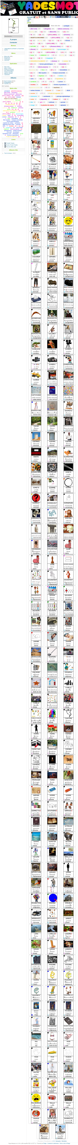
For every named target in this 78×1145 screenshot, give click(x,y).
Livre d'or (6, 60)
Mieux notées (7, 68)
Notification (7, 59)
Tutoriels (6, 83)
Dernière (64, 1141)
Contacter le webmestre (53, 1143)
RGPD (6, 50)
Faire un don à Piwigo (65, 1143)
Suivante (58, 1141)
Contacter (13, 42)
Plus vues (6, 66)
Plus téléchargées (9, 70)
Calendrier (7, 74)
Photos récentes (8, 72)
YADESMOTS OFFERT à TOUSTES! (14, 48)
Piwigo (44, 1143)
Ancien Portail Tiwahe (12, 145)
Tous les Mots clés (11, 146)
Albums (13, 78)
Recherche (7, 57)
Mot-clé (29, 20)
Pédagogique (7, 82)
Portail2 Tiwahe (10, 143)
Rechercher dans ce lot (40, 26)
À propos (13, 39)
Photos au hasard (9, 69)
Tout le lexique (8, 81)
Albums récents (8, 73)
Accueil (30, 17)
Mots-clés (6, 56)
